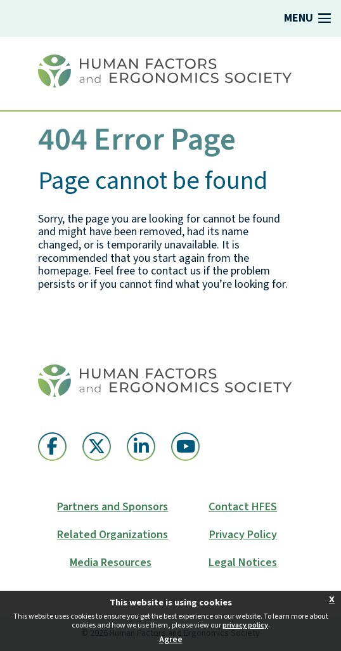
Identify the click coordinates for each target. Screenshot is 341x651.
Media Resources (110, 562)
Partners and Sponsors (112, 507)
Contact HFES (243, 507)
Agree (171, 639)
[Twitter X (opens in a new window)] (96, 446)
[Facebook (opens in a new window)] (52, 446)
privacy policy (245, 625)
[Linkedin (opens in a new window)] (141, 446)
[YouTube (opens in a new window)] (185, 446)
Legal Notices (243, 562)
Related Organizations (112, 535)
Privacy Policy (243, 535)
